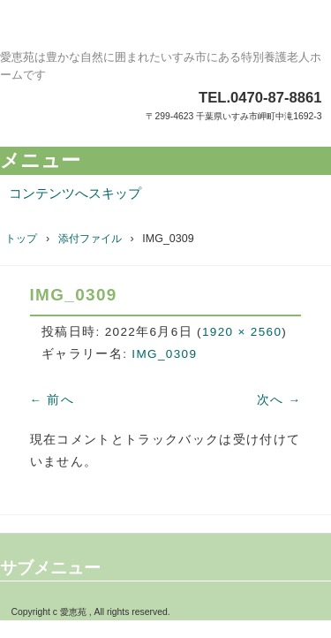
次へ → (279, 399)
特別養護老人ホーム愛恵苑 (165, 31)
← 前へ (52, 399)
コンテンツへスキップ (75, 193)
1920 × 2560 (242, 331)
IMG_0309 (164, 354)
